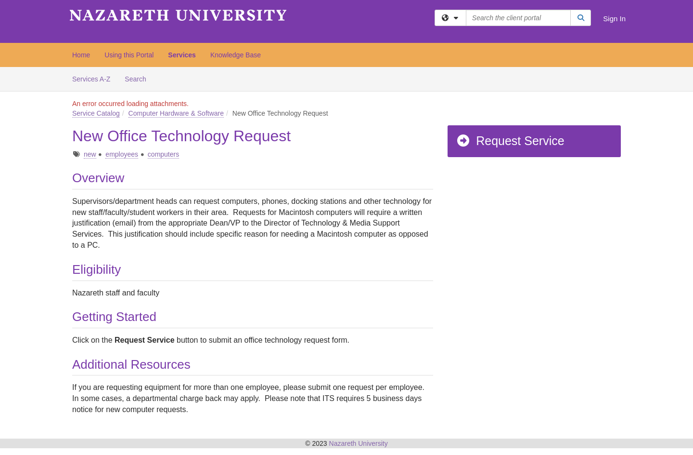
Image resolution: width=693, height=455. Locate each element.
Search (139, 78)
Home (81, 55)
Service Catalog (96, 113)
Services (182, 55)
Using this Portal (129, 55)
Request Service (510, 140)
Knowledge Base (235, 55)
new (90, 154)
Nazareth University (358, 443)
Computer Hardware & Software (176, 113)
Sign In (614, 18)
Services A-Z (91, 79)
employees (121, 154)
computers (163, 154)
